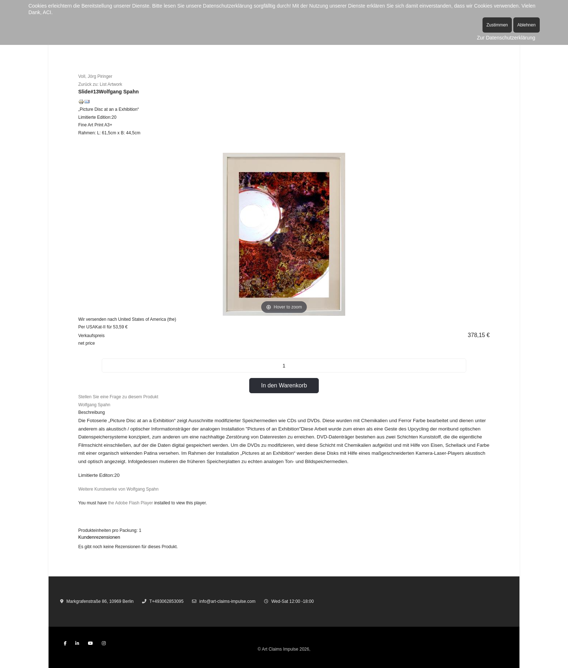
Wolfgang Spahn (94, 404)
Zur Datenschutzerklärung (506, 38)
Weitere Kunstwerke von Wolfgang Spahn (118, 489)
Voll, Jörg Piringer (95, 76)
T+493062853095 (166, 601)
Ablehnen (526, 25)
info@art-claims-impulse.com (227, 601)
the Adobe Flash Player (130, 502)
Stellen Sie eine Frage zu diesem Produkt (118, 396)
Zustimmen (497, 25)
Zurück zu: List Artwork (100, 84)
